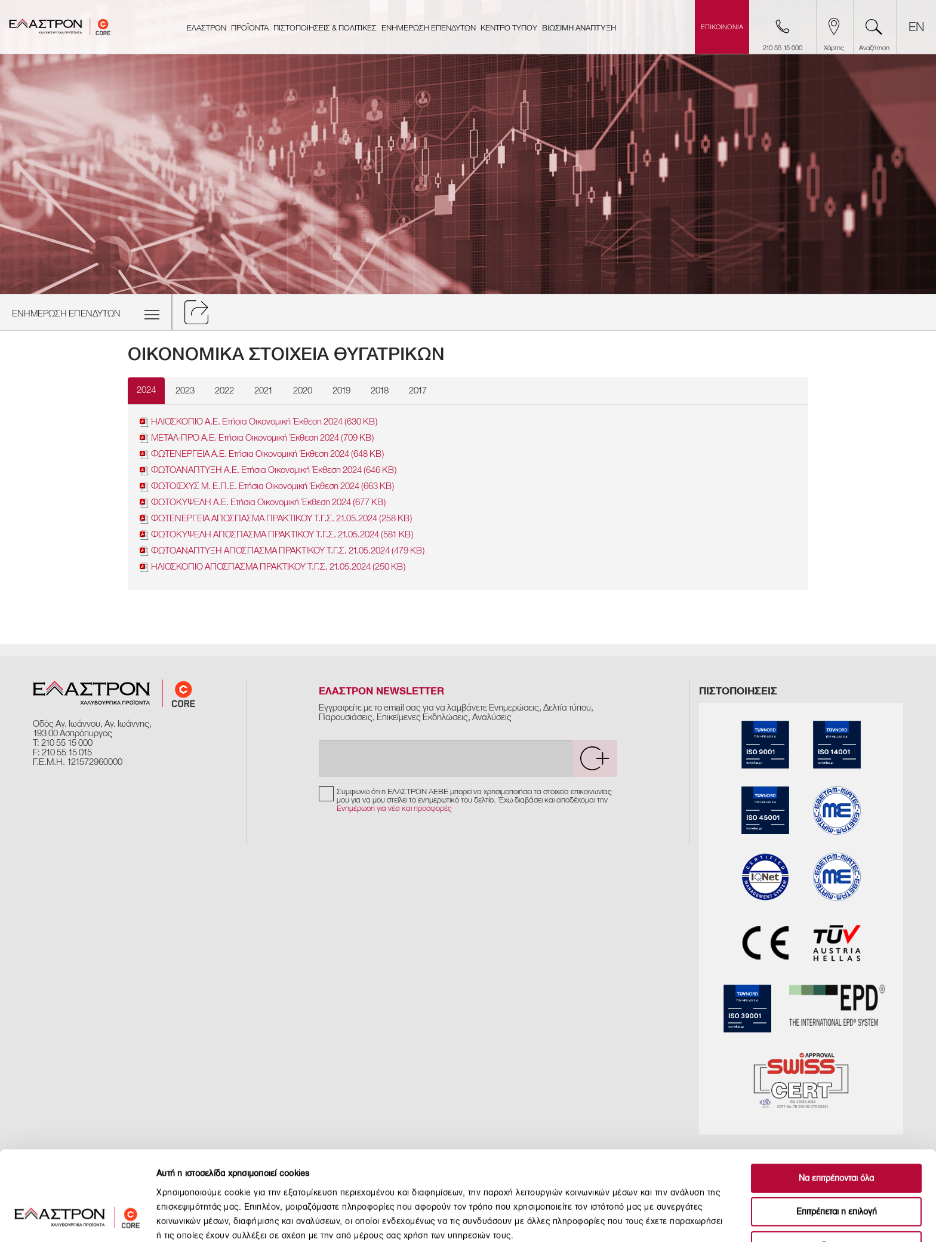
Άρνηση (836, 1166)
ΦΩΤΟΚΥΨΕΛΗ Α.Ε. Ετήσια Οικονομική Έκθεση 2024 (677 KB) (263, 502)
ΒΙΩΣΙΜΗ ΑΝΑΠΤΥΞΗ (579, 28)
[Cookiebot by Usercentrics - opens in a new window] (77, 1219)
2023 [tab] (185, 390)
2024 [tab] (146, 390)
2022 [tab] (224, 390)
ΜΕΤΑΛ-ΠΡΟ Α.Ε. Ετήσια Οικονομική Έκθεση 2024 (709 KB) (257, 438)
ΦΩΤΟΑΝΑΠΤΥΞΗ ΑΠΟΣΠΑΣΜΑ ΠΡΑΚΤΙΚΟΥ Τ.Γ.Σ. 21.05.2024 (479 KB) (282, 551)
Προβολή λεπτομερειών (665, 1218)
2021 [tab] (263, 390)
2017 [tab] (418, 390)
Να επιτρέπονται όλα (836, 1099)
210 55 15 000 (67, 743)
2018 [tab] (380, 390)
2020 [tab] (302, 390)
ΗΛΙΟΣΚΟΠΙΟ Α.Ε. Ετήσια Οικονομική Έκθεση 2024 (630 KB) (258, 422)
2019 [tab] (341, 390)
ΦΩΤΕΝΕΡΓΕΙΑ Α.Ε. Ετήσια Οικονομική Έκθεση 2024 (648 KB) (262, 454)
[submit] (594, 758)
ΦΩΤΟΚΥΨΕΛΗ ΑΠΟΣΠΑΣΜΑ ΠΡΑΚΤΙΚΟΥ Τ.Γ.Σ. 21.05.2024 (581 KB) (276, 535)
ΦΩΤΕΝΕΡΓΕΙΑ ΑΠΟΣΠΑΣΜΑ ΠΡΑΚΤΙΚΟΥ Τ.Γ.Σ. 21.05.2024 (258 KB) (276, 519)
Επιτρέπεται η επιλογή (836, 1133)
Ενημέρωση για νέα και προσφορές (394, 808)
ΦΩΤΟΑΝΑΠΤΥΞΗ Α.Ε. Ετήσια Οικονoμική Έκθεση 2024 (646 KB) (268, 470)
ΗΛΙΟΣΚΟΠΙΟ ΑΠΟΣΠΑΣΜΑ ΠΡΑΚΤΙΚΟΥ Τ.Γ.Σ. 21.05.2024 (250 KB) (272, 567)
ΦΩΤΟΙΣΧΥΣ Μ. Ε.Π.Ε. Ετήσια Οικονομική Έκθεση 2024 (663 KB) (267, 486)
